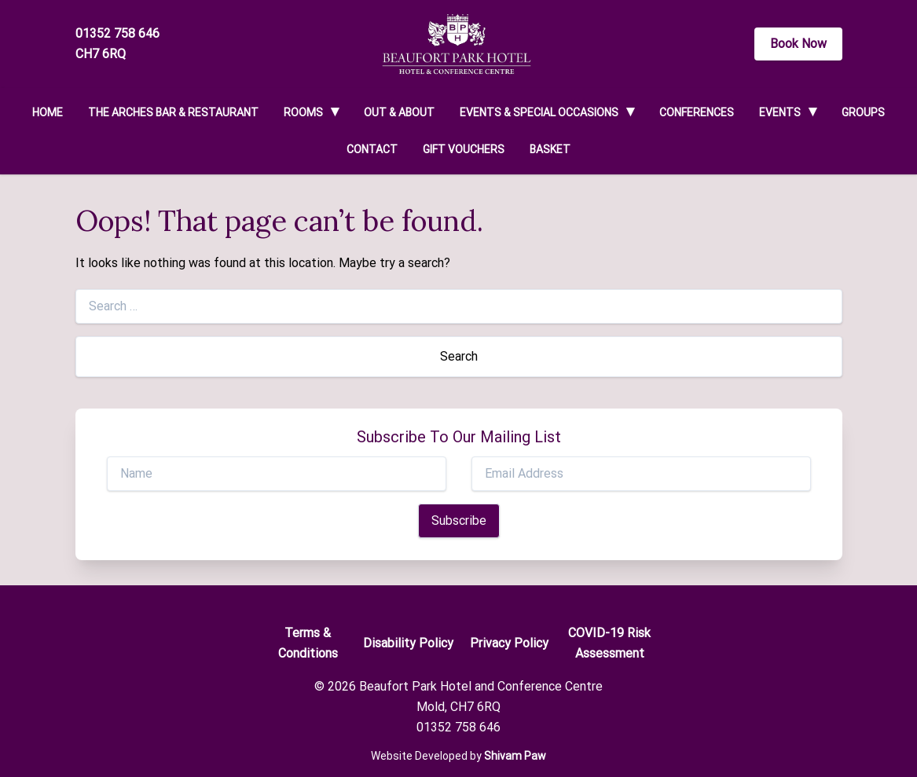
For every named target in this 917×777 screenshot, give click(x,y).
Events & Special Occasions (539, 112)
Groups (863, 112)
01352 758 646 (117, 33)
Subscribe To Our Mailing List (459, 436)
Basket (550, 149)
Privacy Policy (509, 643)
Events (780, 112)
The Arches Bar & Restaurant (173, 112)
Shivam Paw (515, 756)
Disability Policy (408, 643)
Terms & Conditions (308, 643)
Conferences (696, 112)
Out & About (399, 112)
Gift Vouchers (463, 149)
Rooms (303, 112)
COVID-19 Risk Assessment (609, 643)
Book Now (798, 43)
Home (47, 112)
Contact (372, 149)
